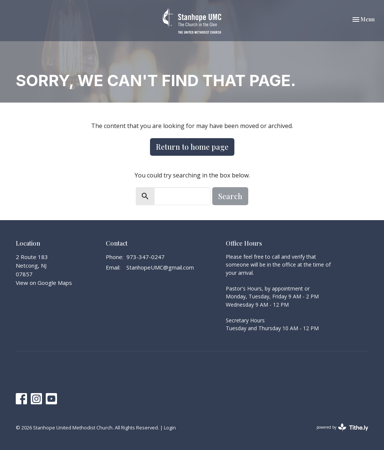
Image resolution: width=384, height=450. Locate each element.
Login (170, 427)
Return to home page (192, 147)
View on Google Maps (44, 282)
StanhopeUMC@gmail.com (160, 267)
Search (230, 196)
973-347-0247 (145, 257)
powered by (342, 427)
